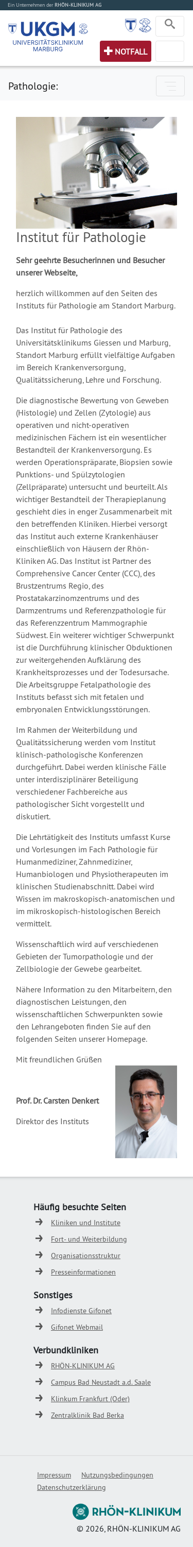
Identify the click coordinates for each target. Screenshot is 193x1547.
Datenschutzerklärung (71, 1487)
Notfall (131, 51)
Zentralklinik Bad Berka (87, 1415)
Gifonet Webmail (77, 1327)
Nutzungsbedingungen (117, 1475)
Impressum (54, 1475)
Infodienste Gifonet (81, 1310)
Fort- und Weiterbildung (89, 1239)
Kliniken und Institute (85, 1222)
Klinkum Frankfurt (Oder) (90, 1398)
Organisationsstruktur (85, 1255)
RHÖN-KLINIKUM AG (83, 1365)
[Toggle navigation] (169, 26)
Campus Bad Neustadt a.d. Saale (101, 1382)
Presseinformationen (83, 1272)
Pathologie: (33, 85)
